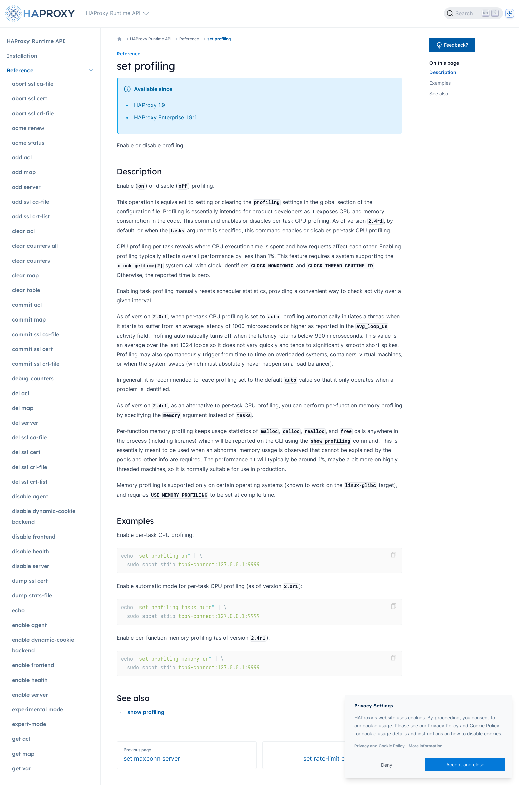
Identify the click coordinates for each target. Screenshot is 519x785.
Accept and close (465, 764)
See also (438, 93)
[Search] (473, 13)
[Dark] (510, 13)
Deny (386, 765)
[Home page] (41, 13)
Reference (189, 38)
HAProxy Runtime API (150, 38)
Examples (440, 83)
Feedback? (452, 45)
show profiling (145, 712)
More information (425, 745)
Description (442, 72)
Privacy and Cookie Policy (379, 745)
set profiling (219, 38)
